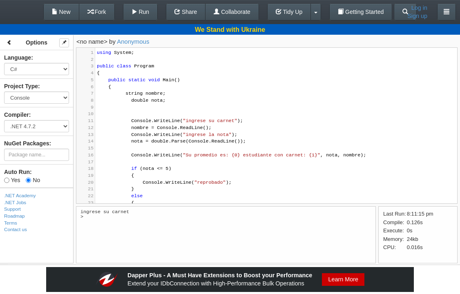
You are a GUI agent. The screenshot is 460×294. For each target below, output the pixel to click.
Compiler (16, 114)
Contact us (15, 229)
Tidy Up (289, 12)
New (61, 12)
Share (185, 12)
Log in (419, 7)
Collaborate (232, 12)
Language (17, 57)
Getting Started (361, 12)
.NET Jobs (15, 202)
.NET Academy (20, 195)
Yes (12, 180)
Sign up (417, 16)
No (33, 180)
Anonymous (133, 41)
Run (141, 12)
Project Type (21, 86)
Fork (96, 12)
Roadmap (14, 215)
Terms (10, 222)
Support (12, 209)
